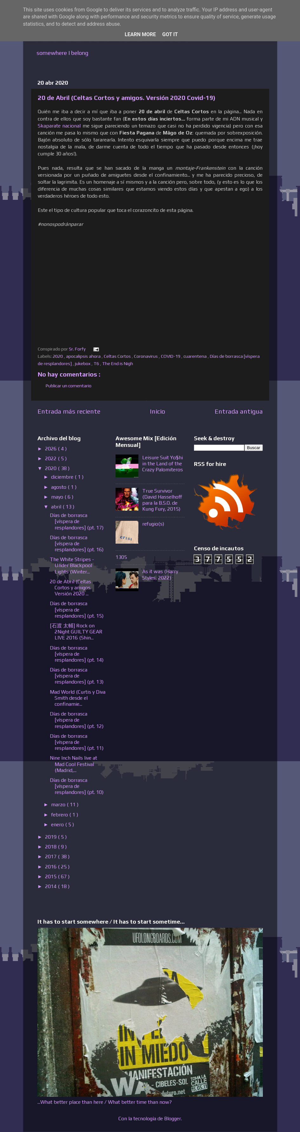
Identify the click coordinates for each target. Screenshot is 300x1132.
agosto (59, 487)
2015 (51, 877)
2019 (51, 837)
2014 (51, 886)
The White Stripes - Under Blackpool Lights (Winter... (72, 565)
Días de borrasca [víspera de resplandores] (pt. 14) (76, 654)
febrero (60, 815)
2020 (58, 356)
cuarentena (195, 356)
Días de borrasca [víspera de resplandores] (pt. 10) (76, 786)
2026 (51, 449)
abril (57, 507)
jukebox (83, 363)
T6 (97, 363)
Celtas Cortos (118, 356)
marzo (59, 805)
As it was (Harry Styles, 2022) (160, 574)
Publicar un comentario (68, 385)
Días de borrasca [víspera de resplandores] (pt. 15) (76, 609)
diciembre (63, 477)
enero (58, 824)
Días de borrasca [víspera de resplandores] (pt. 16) (76, 543)
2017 (51, 857)
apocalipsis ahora (84, 356)
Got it (170, 34)
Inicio (157, 411)
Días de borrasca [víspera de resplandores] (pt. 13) (76, 676)
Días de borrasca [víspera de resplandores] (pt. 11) (76, 742)
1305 (121, 557)
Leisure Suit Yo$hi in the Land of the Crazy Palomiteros (162, 464)
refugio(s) (153, 524)
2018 (51, 847)
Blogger (172, 1119)
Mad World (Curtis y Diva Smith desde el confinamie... (77, 698)
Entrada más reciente (68, 411)
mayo (57, 497)
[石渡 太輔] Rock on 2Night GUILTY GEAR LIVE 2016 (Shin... (76, 632)
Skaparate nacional (59, 125)
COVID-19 (171, 356)
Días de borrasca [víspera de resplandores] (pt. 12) (76, 720)
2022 (51, 458)
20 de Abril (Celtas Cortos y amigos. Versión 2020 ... (70, 588)
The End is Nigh (118, 363)
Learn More (140, 34)
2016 (51, 867)
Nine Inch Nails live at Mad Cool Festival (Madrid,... (73, 764)
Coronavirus (146, 356)
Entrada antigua (239, 411)
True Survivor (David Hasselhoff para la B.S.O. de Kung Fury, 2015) (162, 500)
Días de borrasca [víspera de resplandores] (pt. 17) (76, 521)
